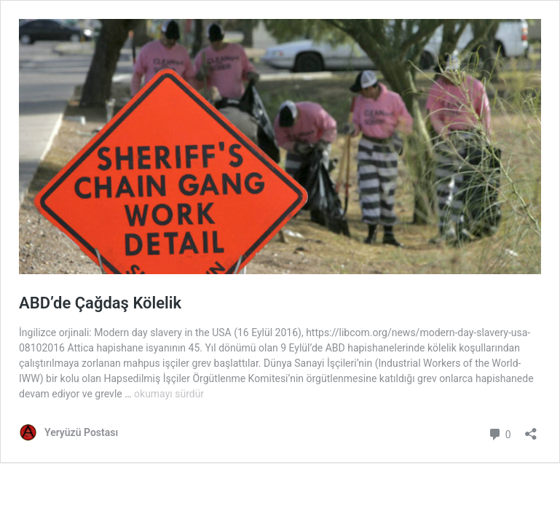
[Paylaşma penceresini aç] (531, 429)
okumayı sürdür (169, 394)
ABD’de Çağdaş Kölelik (100, 303)
